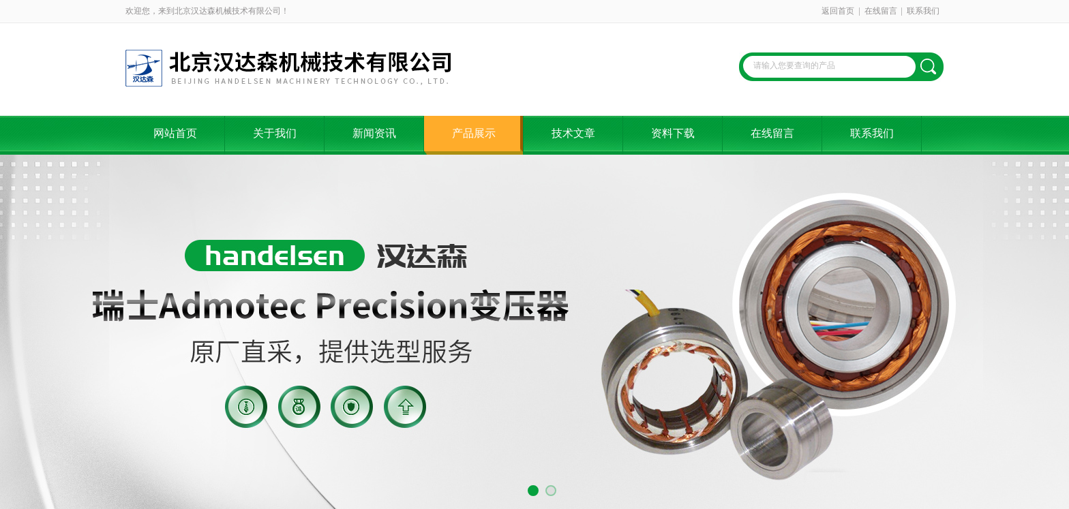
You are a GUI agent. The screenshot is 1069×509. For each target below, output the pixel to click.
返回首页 (838, 11)
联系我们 (923, 11)
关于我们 (275, 133)
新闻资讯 (374, 133)
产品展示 (474, 133)
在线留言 (880, 11)
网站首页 (175, 133)
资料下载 (673, 133)
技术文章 (573, 133)
